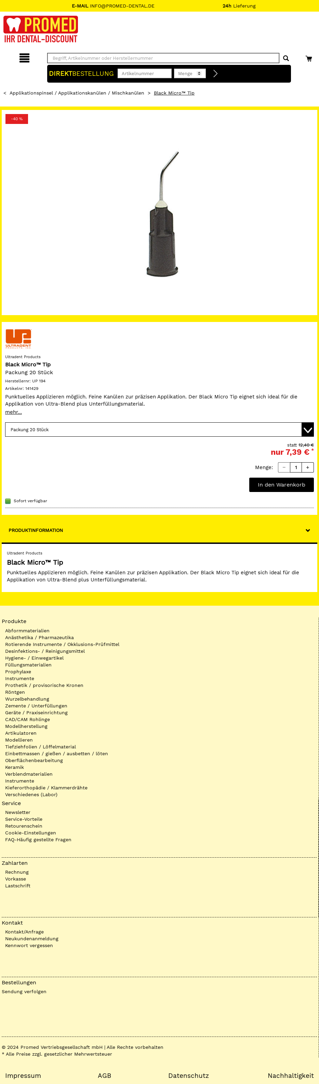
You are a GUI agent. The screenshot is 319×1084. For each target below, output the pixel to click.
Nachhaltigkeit (291, 1076)
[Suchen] (286, 58)
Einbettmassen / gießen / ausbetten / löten (56, 753)
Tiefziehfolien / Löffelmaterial (40, 746)
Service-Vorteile (23, 819)
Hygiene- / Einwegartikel (34, 658)
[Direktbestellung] (216, 74)
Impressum (23, 1076)
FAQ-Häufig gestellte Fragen (38, 839)
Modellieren (19, 740)
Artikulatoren (21, 733)
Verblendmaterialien (29, 774)
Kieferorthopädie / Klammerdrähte (46, 787)
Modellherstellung (26, 726)
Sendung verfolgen (24, 991)
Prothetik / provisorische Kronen (44, 685)
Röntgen (15, 692)
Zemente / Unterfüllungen (36, 705)
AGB (104, 1076)
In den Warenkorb (281, 484)
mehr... (13, 412)
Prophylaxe (18, 671)
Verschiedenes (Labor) (31, 794)
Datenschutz (188, 1076)
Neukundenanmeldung (31, 938)
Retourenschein (23, 826)
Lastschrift (17, 885)
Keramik (14, 767)
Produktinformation (36, 530)
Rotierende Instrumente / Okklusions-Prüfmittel (62, 644)
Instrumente (19, 678)
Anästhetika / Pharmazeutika (39, 637)
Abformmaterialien (27, 630)
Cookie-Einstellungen (30, 832)
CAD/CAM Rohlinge (27, 719)
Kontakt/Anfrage (24, 931)
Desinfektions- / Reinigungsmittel (45, 651)
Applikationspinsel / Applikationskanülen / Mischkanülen (77, 93)
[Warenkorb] (309, 57)
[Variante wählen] (159, 429)
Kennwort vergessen (29, 945)
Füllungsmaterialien (28, 664)
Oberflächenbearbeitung (34, 760)
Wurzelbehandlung (27, 699)
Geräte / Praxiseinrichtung (36, 712)
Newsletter (17, 812)
